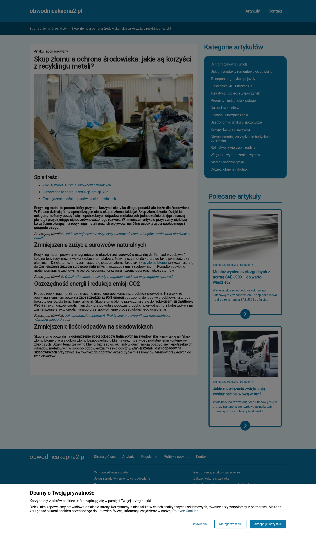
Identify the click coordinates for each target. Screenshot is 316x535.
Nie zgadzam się (230, 524)
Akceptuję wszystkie (268, 524)
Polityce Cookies (185, 511)
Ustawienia (199, 524)
